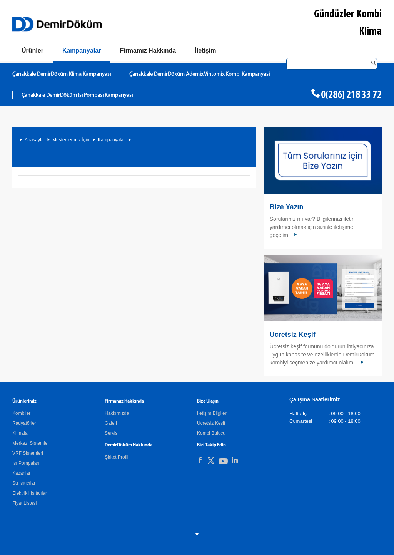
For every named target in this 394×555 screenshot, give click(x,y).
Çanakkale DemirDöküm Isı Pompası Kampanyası (77, 95)
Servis (111, 433)
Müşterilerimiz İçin (70, 139)
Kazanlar (21, 473)
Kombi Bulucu (211, 433)
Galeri (111, 423)
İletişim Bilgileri (212, 413)
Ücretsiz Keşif (293, 334)
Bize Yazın (287, 207)
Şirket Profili (117, 457)
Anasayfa (34, 139)
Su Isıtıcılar (23, 483)
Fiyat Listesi (24, 503)
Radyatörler (24, 423)
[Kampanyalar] (81, 52)
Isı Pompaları (26, 463)
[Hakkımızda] (147, 51)
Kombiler (21, 413)
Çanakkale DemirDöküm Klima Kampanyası (61, 74)
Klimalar (20, 433)
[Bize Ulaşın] (205, 51)
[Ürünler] (32, 51)
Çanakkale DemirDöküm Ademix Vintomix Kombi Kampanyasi (199, 74)
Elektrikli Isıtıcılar (29, 493)
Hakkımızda (117, 413)
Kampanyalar (111, 139)
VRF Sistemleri (27, 453)
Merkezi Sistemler (30, 443)
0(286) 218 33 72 (351, 95)
